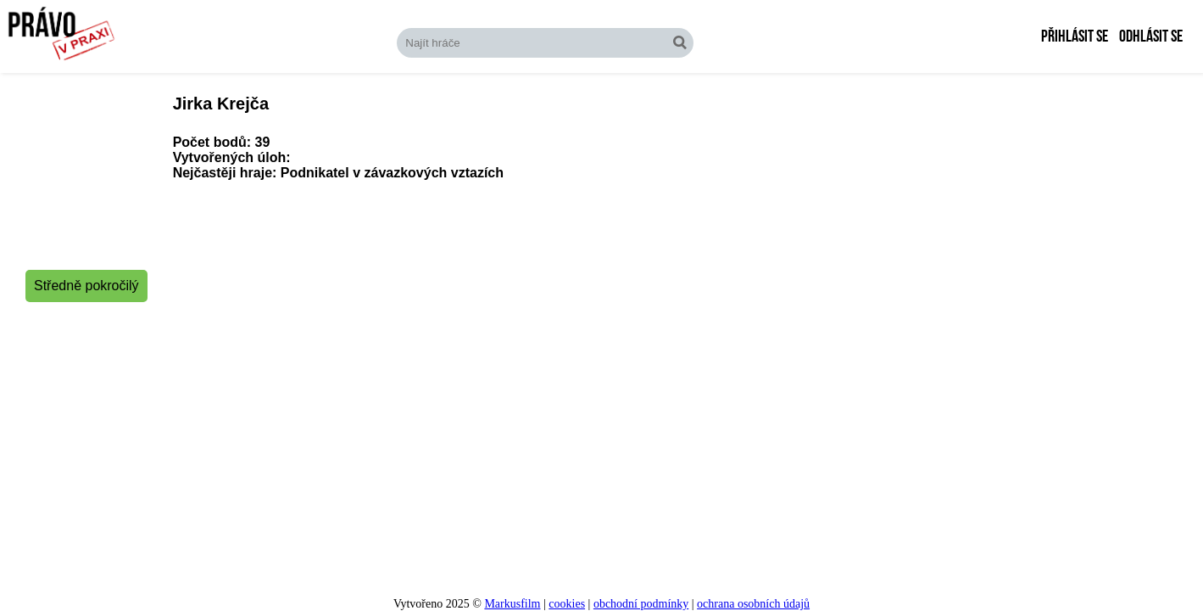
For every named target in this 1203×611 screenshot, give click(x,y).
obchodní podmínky (640, 603)
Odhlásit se (1151, 36)
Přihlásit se (1074, 36)
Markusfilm (512, 603)
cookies (567, 603)
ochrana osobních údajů (753, 603)
